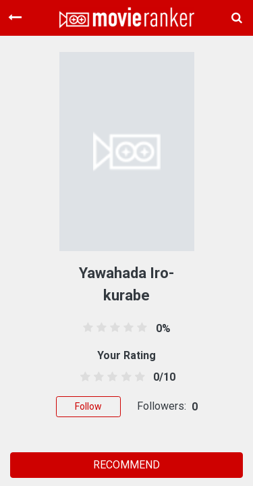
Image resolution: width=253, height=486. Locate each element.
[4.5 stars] (137, 377)
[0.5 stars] (83, 377)
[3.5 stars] (123, 377)
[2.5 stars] (110, 377)
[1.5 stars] (96, 377)
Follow (88, 406)
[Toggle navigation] (15, 17)
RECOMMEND (126, 464)
